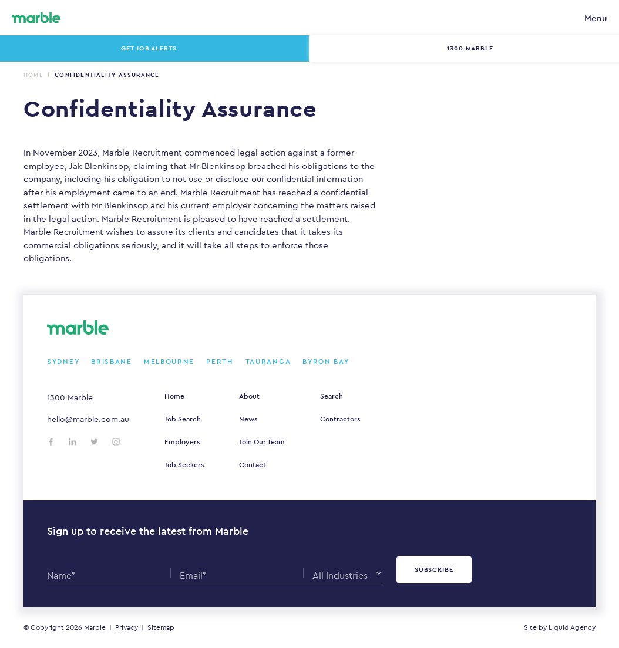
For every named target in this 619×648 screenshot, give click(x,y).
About (249, 396)
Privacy (126, 627)
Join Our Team (262, 442)
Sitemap (160, 627)
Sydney (63, 361)
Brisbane (111, 361)
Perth (220, 361)
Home (33, 75)
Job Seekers (184, 465)
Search (331, 396)
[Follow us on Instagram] (116, 441)
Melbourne (169, 361)
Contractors (340, 419)
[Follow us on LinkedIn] (72, 441)
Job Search (182, 419)
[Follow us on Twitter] (94, 441)
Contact (252, 465)
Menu (595, 17)
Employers (182, 442)
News (248, 419)
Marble (95, 627)
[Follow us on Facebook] (50, 441)
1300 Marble (70, 397)
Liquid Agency (572, 627)
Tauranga (268, 361)
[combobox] (347, 572)
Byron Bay (325, 361)
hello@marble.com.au (88, 419)
